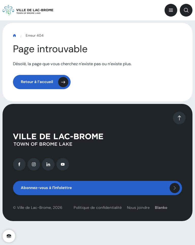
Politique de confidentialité (98, 209)
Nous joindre (138, 209)
